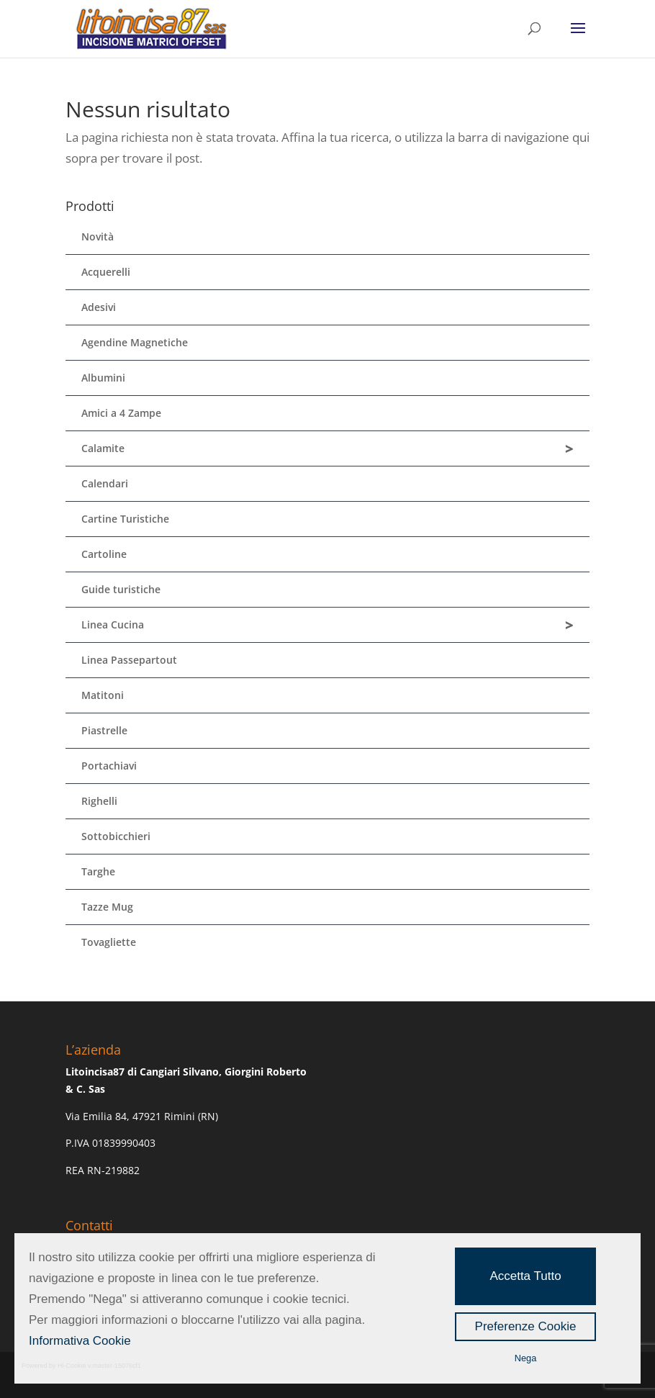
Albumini (103, 377)
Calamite (327, 449)
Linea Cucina (327, 625)
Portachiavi (109, 765)
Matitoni (102, 695)
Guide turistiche (121, 589)
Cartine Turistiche (125, 519)
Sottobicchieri (115, 836)
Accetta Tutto (525, 1276)
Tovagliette (108, 942)
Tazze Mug (107, 907)
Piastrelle (104, 730)
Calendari (104, 483)
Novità (97, 236)
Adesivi (98, 307)
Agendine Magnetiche (134, 342)
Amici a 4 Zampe (121, 413)
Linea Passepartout (129, 660)
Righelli (99, 801)
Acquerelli (105, 272)
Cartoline (104, 554)
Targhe (98, 871)
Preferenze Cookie (526, 1326)
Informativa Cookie (80, 1341)
